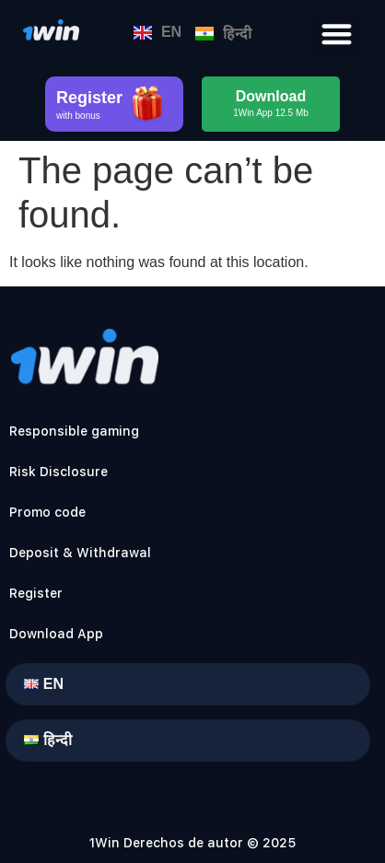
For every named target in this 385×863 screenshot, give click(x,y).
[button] (336, 33)
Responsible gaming (74, 431)
